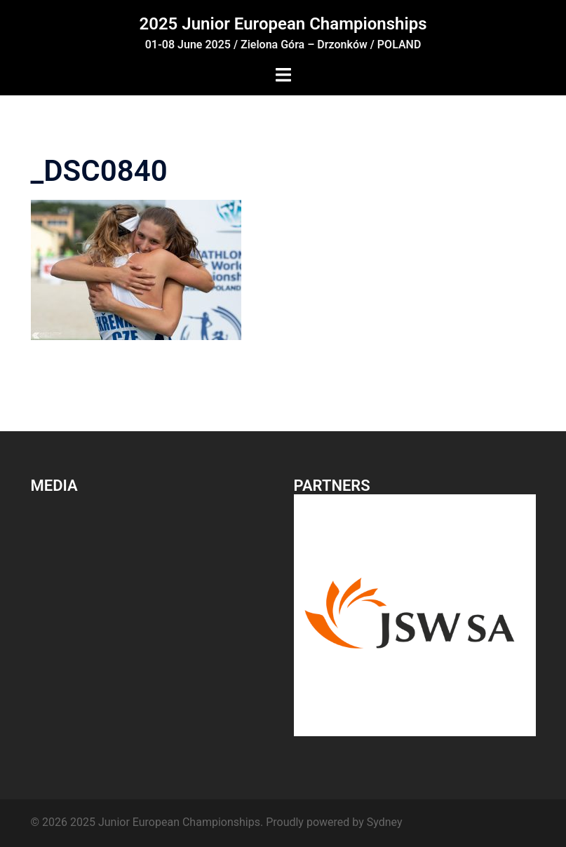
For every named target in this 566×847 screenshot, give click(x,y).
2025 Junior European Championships (282, 24)
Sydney (385, 822)
